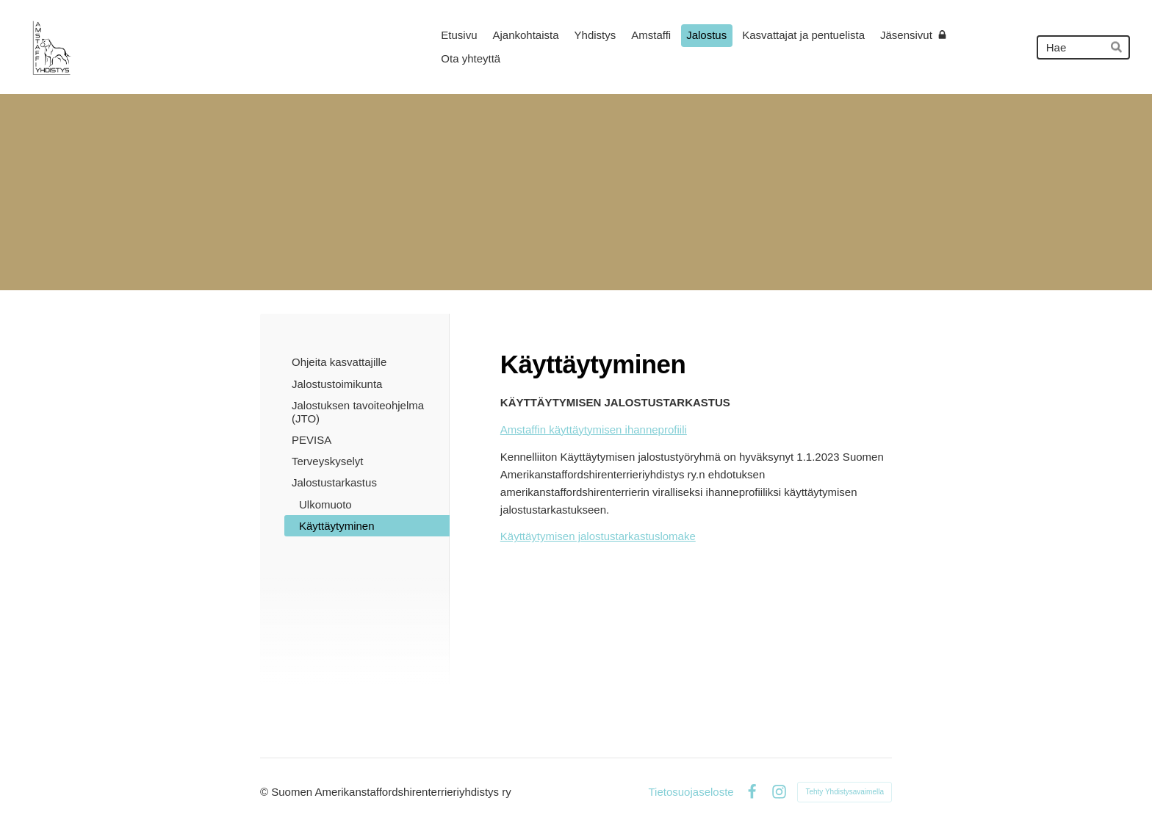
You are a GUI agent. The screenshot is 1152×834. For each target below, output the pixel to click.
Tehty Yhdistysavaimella (844, 792)
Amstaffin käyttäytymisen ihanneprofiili (593, 429)
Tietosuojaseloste (690, 791)
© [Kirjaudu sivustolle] (265, 792)
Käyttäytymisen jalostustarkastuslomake (598, 536)
